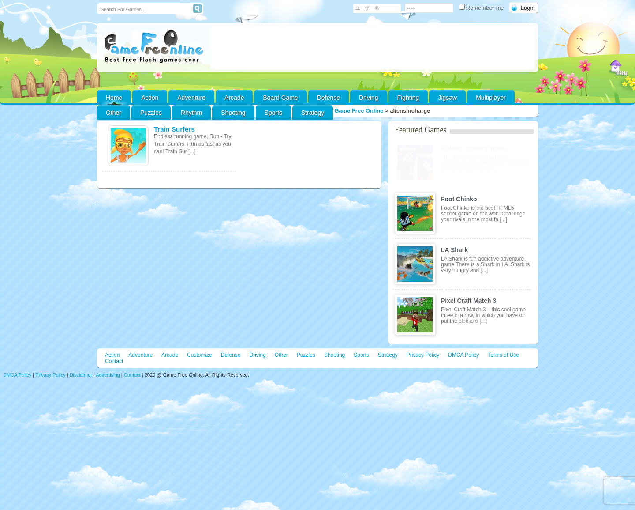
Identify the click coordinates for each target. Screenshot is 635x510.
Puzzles (151, 112)
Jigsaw (447, 97)
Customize (199, 355)
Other (281, 355)
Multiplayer (491, 97)
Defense (328, 97)
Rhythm (191, 112)
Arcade (234, 97)
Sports (273, 112)
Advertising (108, 375)
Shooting (233, 112)
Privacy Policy (423, 355)
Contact (114, 361)
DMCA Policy (463, 355)
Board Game (280, 97)
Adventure (191, 97)
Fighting (408, 97)
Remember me (482, 7)
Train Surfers (174, 129)
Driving (368, 97)
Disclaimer (81, 375)
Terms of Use (503, 355)
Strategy (312, 112)
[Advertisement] (372, 48)
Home (114, 97)
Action (149, 97)
